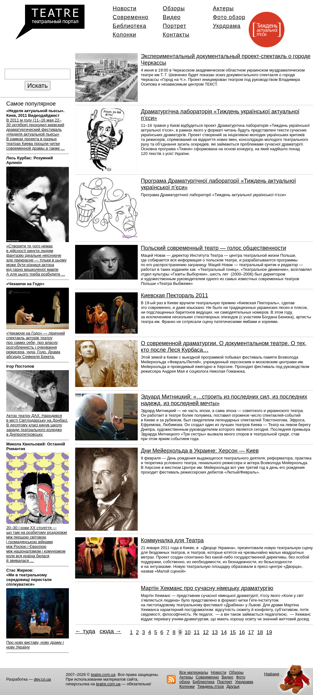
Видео (172, 17)
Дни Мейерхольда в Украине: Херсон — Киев (200, 451)
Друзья (233, 686)
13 (215, 632)
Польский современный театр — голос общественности (213, 248)
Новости (124, 8)
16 (242, 632)
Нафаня (271, 674)
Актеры (223, 8)
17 (251, 632)
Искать (37, 85)
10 (188, 632)
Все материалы (193, 672)
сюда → (110, 631)
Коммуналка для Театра (172, 540)
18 (260, 632)
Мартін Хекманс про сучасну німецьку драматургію (207, 588)
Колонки (124, 35)
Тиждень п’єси (210, 686)
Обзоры (174, 8)
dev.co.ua (42, 679)
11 (197, 632)
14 (224, 632)
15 (233, 632)
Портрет (174, 26)
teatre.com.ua (103, 674)
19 (269, 632)
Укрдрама (227, 26)
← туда (85, 631)
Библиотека (129, 26)
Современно (130, 17)
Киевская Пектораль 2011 (174, 295)
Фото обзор (229, 17)
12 (206, 632)
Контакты (176, 35)
